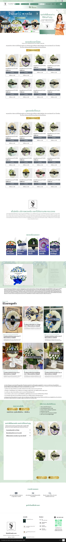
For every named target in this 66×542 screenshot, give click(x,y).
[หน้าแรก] (15, 4)
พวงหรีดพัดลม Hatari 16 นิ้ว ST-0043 (30, 526)
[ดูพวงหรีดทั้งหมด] (21, 4)
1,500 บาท (36, 67)
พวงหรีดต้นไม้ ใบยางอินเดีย (30, 536)
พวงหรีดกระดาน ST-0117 (12, 68)
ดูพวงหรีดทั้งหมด (26, 4)
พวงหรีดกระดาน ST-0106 (26, 180)
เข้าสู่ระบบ (59, 1)
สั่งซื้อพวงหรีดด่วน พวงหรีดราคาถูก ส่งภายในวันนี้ (16, 435)
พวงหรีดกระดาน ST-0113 (12, 90)
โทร (42, 519)
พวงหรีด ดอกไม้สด (10, 252)
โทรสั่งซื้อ (11, 408)
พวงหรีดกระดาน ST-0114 (53, 66)
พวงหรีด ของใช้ (42, 252)
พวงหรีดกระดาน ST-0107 (40, 180)
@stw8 (23, 409)
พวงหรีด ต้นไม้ (32, 252)
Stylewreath (44, 526)
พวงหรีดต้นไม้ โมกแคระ (29, 519)
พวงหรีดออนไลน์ (11, 4)
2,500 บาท (8, 70)
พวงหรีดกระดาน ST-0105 (12, 180)
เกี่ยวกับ (53, 4)
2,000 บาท (22, 70)
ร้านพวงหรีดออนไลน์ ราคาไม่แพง (12, 430)
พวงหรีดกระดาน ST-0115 (40, 66)
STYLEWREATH (11, 3)
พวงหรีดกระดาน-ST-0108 (53, 180)
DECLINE (55, 540)
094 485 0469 (34, 7)
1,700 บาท (22, 92)
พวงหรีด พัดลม (21, 252)
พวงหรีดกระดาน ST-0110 (53, 90)
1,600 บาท (8, 92)
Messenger (43, 528)
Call (32, 6)
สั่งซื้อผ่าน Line (24, 408)
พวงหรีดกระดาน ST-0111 (39, 90)
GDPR (24, 540)
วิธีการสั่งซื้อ (42, 4)
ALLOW (62, 540)
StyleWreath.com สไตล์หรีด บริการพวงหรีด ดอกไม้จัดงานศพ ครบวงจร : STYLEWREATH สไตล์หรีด (18, 1)
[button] (18, 429)
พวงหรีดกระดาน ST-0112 (26, 90)
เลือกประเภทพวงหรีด (34, 4)
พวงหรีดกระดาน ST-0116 (26, 68)
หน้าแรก (18, 4)
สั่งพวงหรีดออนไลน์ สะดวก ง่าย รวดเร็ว (14, 432)
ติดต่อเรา (56, 1)
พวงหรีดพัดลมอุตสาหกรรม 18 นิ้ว (30, 532)
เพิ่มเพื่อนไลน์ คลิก (44, 522)
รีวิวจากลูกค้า (48, 4)
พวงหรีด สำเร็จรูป (53, 252)
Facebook (43, 525)
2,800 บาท (8, 181)
